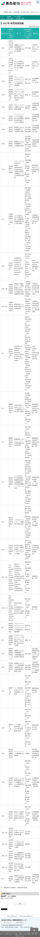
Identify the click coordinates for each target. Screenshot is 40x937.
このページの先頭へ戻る (34, 933)
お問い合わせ (25, 12)
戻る (20, 903)
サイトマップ (35, 12)
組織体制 (9, 16)
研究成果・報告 (20, 18)
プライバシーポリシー (26, 916)
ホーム (2, 16)
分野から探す (10, 18)
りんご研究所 (17, 16)
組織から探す (8, 12)
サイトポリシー (12, 916)
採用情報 (17, 12)
